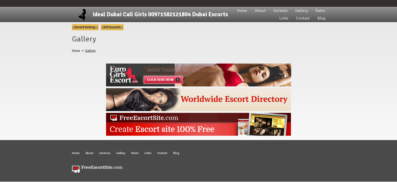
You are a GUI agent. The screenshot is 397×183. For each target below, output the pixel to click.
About (260, 10)
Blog (321, 18)
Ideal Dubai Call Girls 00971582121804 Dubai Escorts (160, 14)
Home (242, 10)
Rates (320, 10)
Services (280, 10)
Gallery (301, 10)
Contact (303, 18)
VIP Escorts (112, 27)
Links (283, 18)
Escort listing (85, 27)
